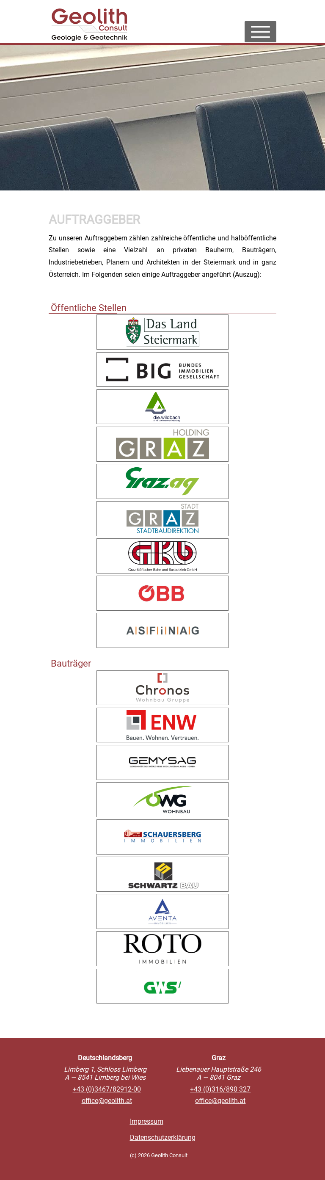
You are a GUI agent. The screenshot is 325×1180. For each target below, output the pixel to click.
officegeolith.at (107, 1101)
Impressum (146, 1121)
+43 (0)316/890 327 (220, 1089)
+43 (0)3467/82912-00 (107, 1089)
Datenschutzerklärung (163, 1137)
